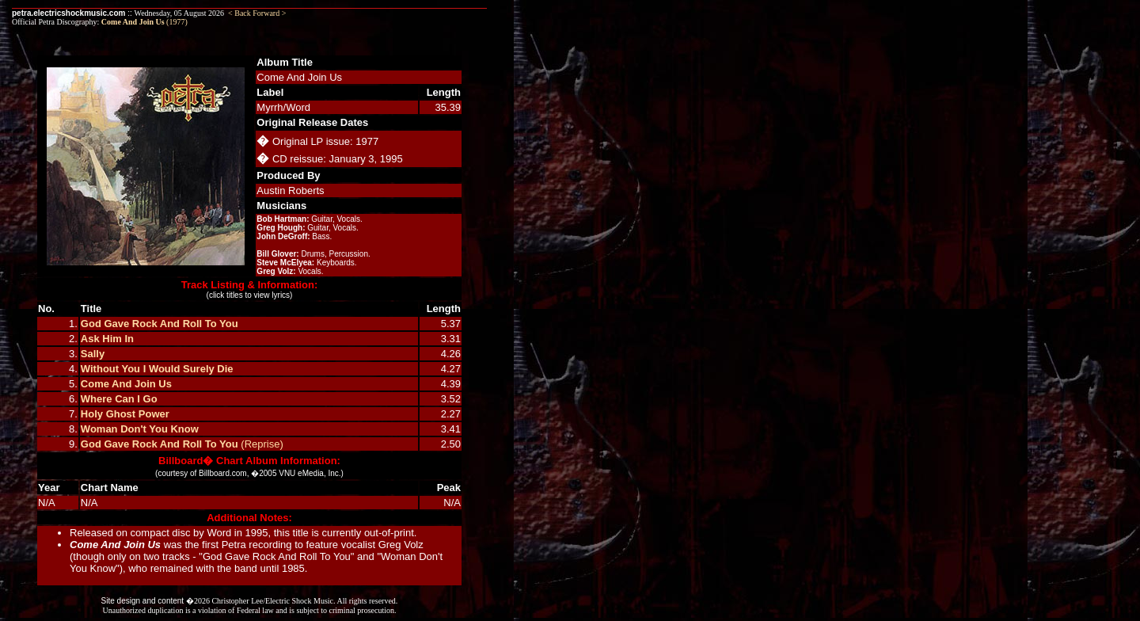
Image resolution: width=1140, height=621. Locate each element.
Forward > (269, 13)
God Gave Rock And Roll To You (159, 324)
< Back (239, 13)
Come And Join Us (126, 384)
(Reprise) (260, 444)
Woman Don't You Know (140, 429)
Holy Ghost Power (125, 414)
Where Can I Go (119, 399)
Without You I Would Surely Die (157, 369)
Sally (92, 354)
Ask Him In (107, 339)
